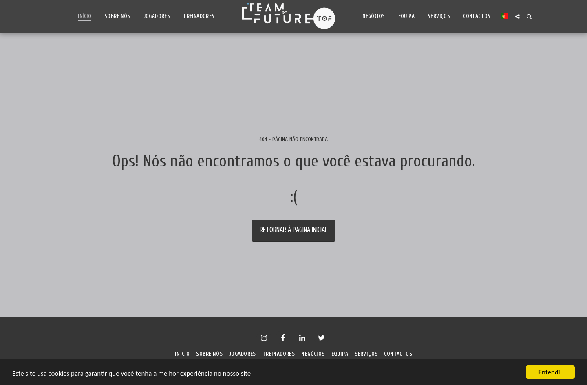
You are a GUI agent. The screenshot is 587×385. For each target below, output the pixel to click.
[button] (517, 16)
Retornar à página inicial (293, 230)
